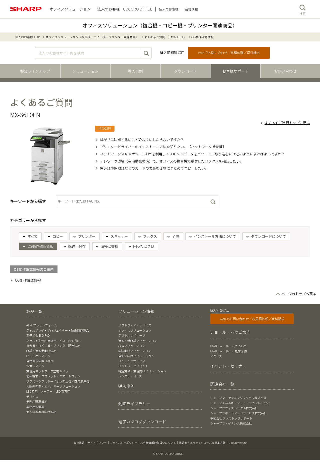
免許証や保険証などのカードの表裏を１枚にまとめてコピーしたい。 (154, 168)
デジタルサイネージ (131, 335)
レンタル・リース (130, 376)
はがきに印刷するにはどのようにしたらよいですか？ (142, 139)
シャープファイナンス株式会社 (231, 423)
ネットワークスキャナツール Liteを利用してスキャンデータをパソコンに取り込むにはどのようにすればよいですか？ (192, 153)
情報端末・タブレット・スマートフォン (53, 376)
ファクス (150, 236)
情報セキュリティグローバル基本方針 (202, 443)
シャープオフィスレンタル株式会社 (234, 408)
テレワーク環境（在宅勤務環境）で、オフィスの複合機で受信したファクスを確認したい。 (171, 161)
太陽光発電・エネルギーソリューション (53, 386)
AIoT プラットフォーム (41, 325)
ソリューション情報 (136, 311)
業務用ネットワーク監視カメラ (47, 371)
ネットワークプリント (133, 366)
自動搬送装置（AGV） (41, 361)
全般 (175, 236)
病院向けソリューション (134, 350)
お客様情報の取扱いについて (158, 443)
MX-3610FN (178, 37)
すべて (33, 236)
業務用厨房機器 (36, 401)
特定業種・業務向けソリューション (142, 371)
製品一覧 (34, 311)
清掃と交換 (109, 246)
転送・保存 (77, 246)
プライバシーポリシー (123, 443)
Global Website (237, 443)
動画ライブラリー (134, 404)
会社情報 (79, 443)
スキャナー (119, 236)
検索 (303, 8)
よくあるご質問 (154, 37)
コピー (57, 236)
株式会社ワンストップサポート (231, 418)
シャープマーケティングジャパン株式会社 (238, 398)
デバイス (32, 396)
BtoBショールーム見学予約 (228, 351)
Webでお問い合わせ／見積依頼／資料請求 (229, 52)
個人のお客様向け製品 (41, 412)
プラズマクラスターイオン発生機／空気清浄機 (57, 381)
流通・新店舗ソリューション (137, 340)
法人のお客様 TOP (27, 37)
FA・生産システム (38, 356)
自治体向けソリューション (136, 356)
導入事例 (126, 386)
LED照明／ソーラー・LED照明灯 (48, 391)
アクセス (216, 356)
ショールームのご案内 (230, 332)
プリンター (87, 236)
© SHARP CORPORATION (168, 454)
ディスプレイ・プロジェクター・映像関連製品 (57, 330)
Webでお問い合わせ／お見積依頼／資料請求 (252, 318)
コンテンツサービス (131, 361)
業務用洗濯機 (35, 407)
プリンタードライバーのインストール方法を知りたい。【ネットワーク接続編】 (163, 146)
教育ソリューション (131, 345)
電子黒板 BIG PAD (38, 335)
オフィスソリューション (134, 330)
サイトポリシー (97, 443)
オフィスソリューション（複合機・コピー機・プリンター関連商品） (160, 25)
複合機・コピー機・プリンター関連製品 (53, 345)
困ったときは (143, 246)
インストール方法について (215, 236)
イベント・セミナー (228, 366)
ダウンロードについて (268, 236)
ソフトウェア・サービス (134, 325)
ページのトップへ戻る (298, 293)
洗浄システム (35, 366)
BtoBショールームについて (228, 346)
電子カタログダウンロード (142, 422)
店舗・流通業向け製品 (41, 350)
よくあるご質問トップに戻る (287, 122)
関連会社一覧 (222, 384)
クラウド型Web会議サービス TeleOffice (53, 340)
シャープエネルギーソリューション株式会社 (240, 403)
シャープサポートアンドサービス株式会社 (238, 413)
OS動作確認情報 (40, 246)
